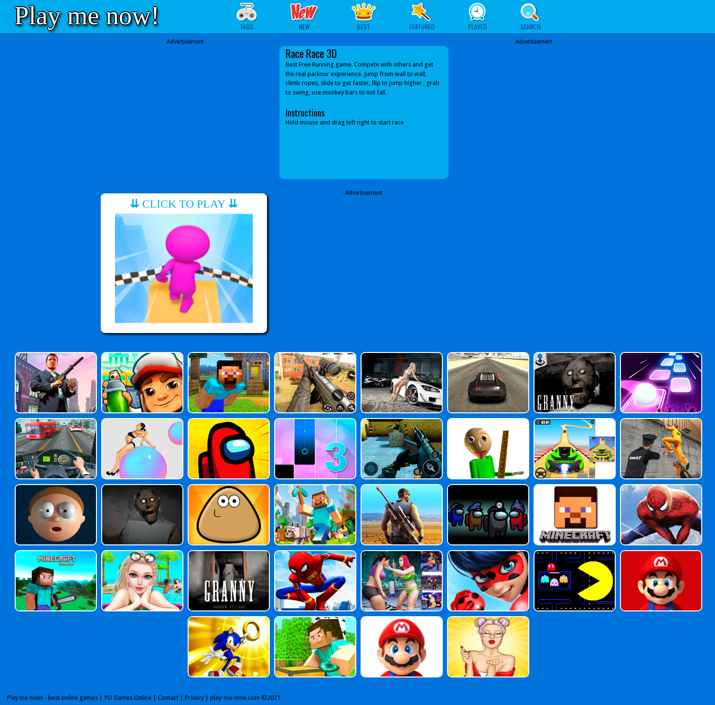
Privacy (194, 697)
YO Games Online (128, 697)
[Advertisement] (185, 112)
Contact (168, 697)
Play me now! (87, 15)
